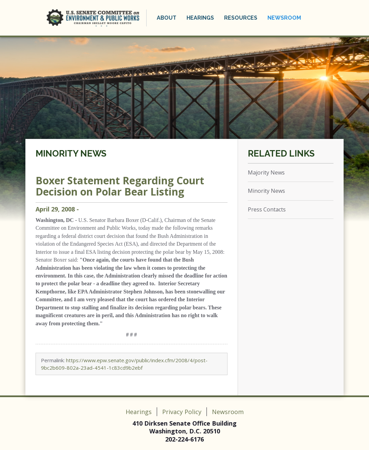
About (166, 18)
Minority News (71, 153)
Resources (240, 18)
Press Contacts (267, 209)
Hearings (200, 18)
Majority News (266, 172)
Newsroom (284, 18)
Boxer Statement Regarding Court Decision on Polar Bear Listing (120, 186)
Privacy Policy (181, 412)
